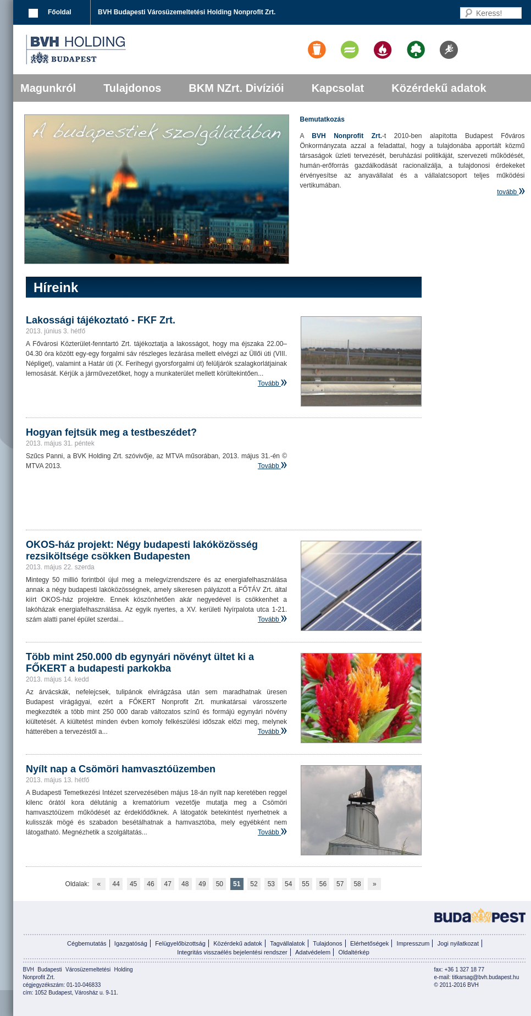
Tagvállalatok (287, 943)
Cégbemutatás (87, 943)
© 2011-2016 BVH (456, 985)
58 (357, 884)
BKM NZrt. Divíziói (236, 88)
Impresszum (413, 943)
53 (271, 884)
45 (133, 884)
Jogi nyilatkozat (458, 943)
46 (150, 884)
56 (323, 884)
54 (288, 884)
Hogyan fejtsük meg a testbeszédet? (111, 432)
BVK (113, 49)
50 (219, 884)
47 (168, 884)
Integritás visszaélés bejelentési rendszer (232, 952)
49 (202, 884)
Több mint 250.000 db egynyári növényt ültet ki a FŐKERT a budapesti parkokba (140, 662)
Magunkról (48, 88)
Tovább (268, 383)
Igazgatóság (130, 943)
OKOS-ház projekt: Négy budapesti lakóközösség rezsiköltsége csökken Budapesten (142, 550)
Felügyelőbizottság (180, 943)
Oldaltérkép (354, 952)
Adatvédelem (312, 952)
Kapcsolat (338, 88)
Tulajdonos (132, 88)
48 (185, 884)
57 (340, 884)
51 (236, 884)
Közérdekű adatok (438, 88)
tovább (507, 192)
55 (305, 884)
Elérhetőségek (369, 943)
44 (116, 884)
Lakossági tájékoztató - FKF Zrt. (100, 320)
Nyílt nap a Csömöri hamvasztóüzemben (120, 769)
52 (253, 884)
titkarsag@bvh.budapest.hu (485, 977)
